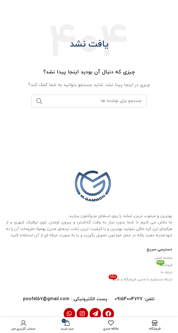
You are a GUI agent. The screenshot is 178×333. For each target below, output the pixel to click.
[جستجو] (89, 100)
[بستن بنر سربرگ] (7, 7)
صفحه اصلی (163, 257)
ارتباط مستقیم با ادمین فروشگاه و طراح (140, 278)
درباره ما (166, 272)
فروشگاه (164, 264)
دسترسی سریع (159, 249)
